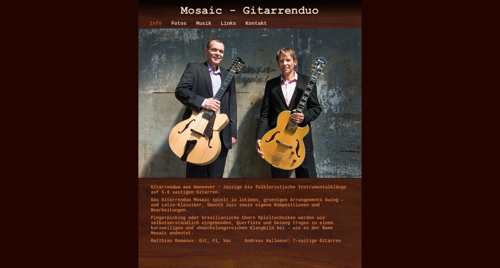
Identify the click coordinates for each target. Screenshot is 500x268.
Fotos (180, 24)
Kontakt (256, 24)
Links (230, 24)
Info (157, 24)
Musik (205, 24)
